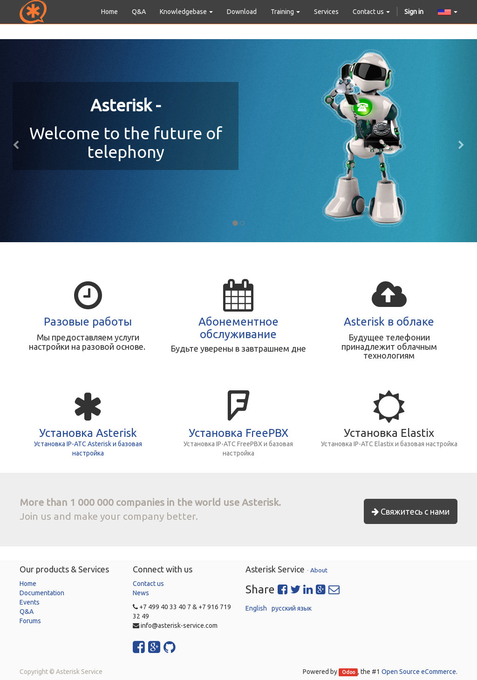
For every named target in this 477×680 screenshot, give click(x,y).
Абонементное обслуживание (238, 327)
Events (30, 602)
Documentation (42, 593)
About (318, 570)
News (141, 593)
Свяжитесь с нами (411, 511)
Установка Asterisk (88, 433)
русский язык (292, 608)
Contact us (148, 583)
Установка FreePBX (238, 433)
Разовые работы (88, 321)
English (256, 608)
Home (28, 583)
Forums (30, 621)
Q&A (27, 611)
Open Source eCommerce (419, 671)
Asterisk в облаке (389, 321)
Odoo (348, 672)
